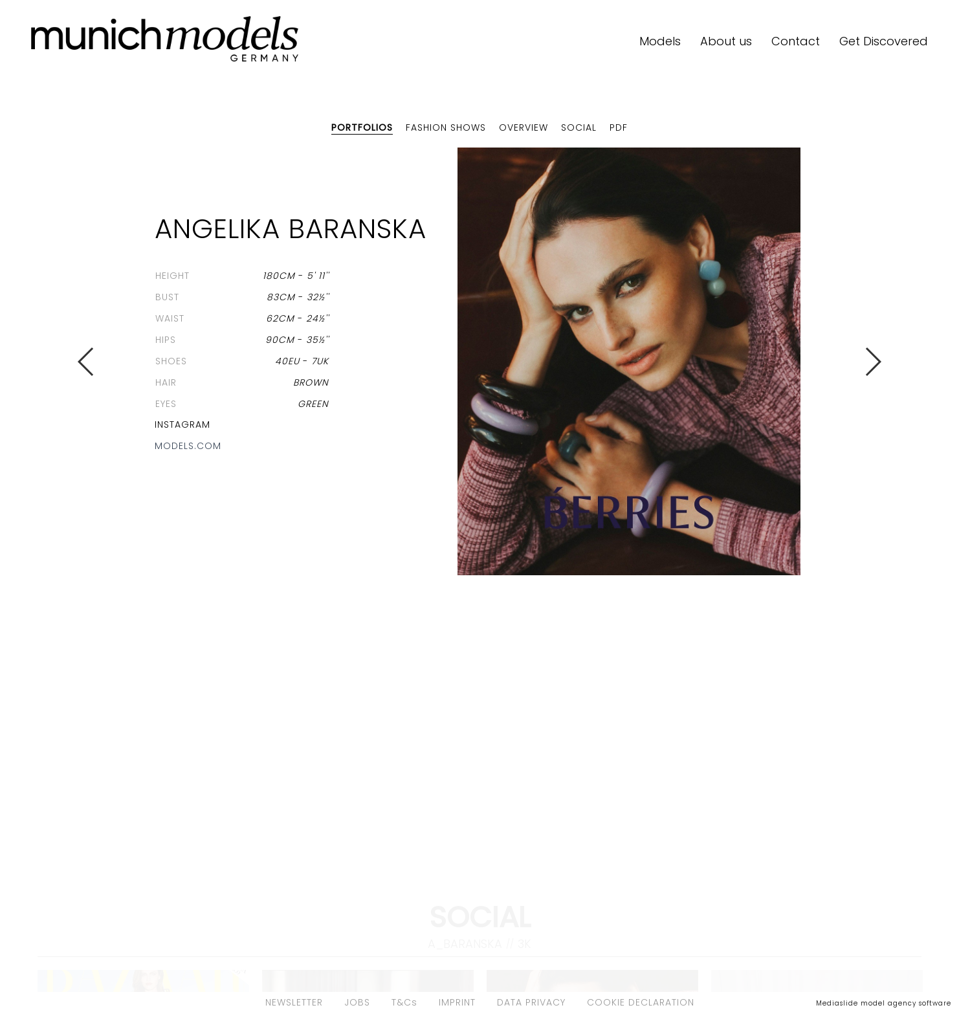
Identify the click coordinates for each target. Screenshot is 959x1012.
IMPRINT (457, 1002)
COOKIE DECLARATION (640, 1002)
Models (660, 41)
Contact (795, 41)
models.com (188, 445)
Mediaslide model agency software (883, 1003)
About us (726, 41)
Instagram (182, 424)
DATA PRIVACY (531, 1002)
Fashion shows (446, 127)
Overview (523, 127)
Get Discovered (883, 41)
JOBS (357, 1002)
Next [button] (872, 361)
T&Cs (404, 1002)
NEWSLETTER (294, 1002)
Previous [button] (86, 361)
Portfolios (362, 127)
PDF (619, 127)
